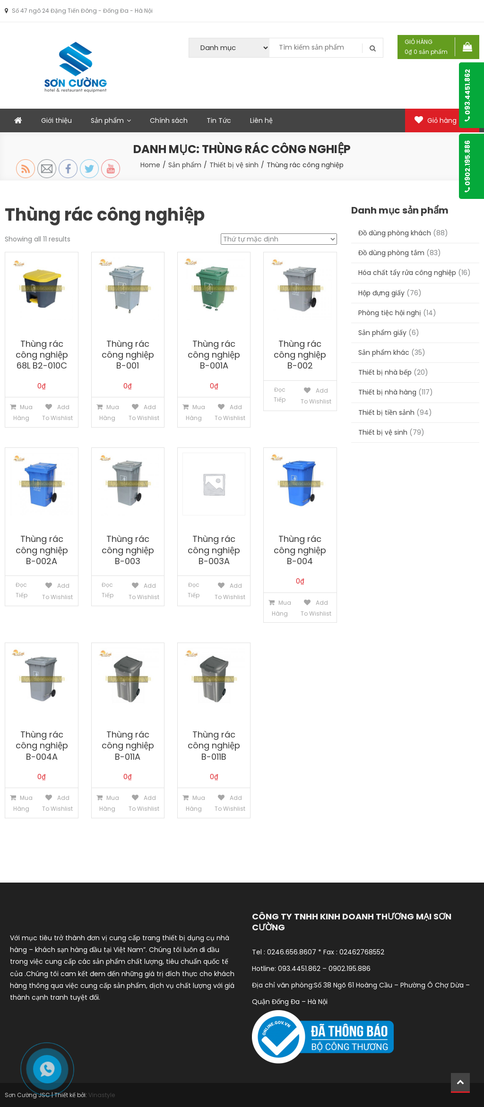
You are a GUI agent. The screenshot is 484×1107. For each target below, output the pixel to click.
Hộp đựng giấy (381, 293)
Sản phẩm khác (383, 352)
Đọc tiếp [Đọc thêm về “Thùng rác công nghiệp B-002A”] (21, 590)
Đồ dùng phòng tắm (391, 252)
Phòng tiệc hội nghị (389, 313)
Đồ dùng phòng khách (394, 233)
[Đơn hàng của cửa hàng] (279, 239)
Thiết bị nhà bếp (385, 372)
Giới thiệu (56, 120)
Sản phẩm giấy (382, 332)
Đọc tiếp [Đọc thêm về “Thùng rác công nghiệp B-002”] (279, 395)
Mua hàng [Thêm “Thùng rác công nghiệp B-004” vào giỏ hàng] (281, 608)
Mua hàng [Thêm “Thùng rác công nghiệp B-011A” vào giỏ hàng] (109, 803)
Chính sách (169, 120)
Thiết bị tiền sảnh (386, 412)
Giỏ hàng (442, 120)
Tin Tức (219, 120)
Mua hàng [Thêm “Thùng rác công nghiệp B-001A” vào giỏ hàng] (195, 412)
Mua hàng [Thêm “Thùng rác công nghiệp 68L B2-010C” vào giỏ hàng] (23, 412)
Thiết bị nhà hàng (387, 392)
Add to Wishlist (57, 412)
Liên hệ (261, 120)
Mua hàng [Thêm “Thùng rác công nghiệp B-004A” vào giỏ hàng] (23, 803)
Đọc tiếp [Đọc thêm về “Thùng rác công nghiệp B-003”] (107, 590)
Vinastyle (101, 1095)
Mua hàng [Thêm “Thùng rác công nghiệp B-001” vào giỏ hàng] (109, 412)
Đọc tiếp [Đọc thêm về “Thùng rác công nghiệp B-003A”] (193, 590)
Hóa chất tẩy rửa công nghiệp (407, 272)
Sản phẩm (107, 120)
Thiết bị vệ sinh (382, 432)
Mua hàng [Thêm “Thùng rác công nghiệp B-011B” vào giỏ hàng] (195, 803)
